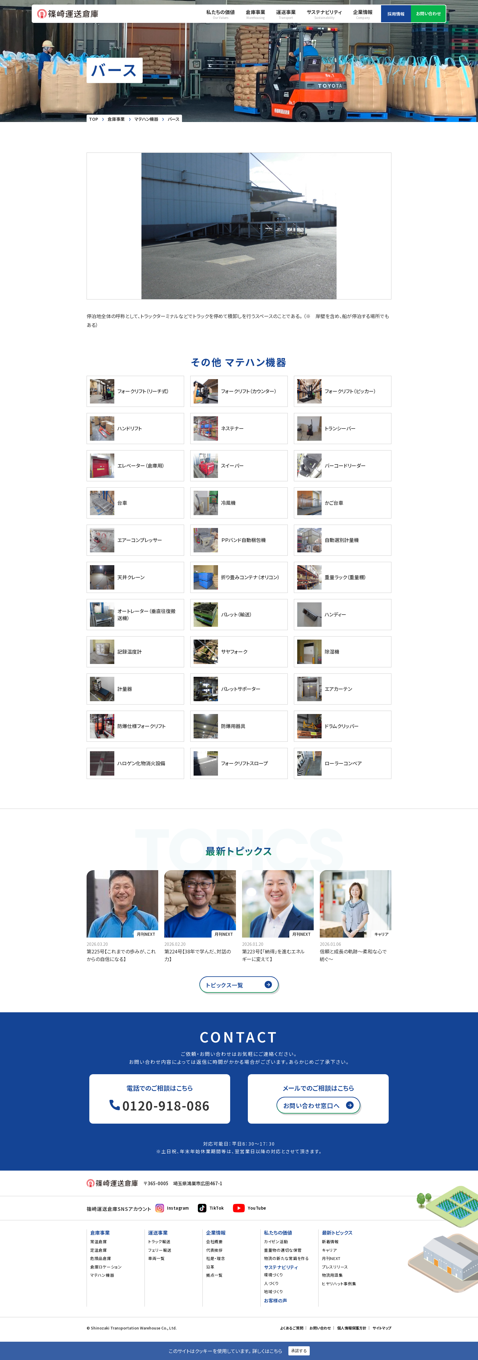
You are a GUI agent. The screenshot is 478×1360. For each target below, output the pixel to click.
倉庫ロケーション (106, 1267)
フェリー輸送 (159, 1250)
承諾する (299, 1350)
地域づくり (273, 1291)
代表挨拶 (214, 1250)
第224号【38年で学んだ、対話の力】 (197, 955)
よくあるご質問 (291, 1328)
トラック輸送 (159, 1241)
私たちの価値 (220, 14)
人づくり (271, 1283)
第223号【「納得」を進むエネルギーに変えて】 (273, 955)
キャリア (329, 1250)
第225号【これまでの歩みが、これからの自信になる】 (121, 955)
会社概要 (214, 1241)
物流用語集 (332, 1275)
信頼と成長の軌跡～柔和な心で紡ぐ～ (353, 955)
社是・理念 (215, 1258)
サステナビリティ (324, 14)
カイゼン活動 (276, 1241)
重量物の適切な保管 (282, 1250)
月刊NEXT (146, 934)
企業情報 (363, 14)
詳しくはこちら (267, 1351)
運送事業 (286, 14)
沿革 (210, 1267)
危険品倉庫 (100, 1258)
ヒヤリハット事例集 (339, 1283)
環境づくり (273, 1275)
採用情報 (396, 14)
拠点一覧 (214, 1275)
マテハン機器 (102, 1275)
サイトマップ (382, 1328)
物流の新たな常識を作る (286, 1258)
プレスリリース (335, 1267)
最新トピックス (337, 1232)
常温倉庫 (98, 1241)
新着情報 (330, 1241)
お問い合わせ (428, 13)
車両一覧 (156, 1258)
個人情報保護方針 (351, 1328)
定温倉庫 (98, 1250)
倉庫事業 (255, 14)
